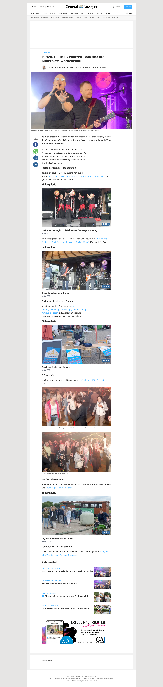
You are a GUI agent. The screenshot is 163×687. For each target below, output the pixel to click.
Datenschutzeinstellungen (105, 679)
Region (91, 18)
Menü (32, 7)
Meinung (115, 18)
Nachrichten (35, 13)
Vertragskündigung (89, 679)
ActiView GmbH (91, 681)
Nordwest (44, 18)
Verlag (107, 13)
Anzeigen (91, 13)
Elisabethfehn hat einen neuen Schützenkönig (67, 596)
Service (99, 13)
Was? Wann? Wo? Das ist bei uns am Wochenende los (67, 571)
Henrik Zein (55, 67)
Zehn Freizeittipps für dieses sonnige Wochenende (66, 608)
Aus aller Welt (54, 18)
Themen (52, 13)
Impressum (66, 679)
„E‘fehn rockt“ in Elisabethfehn (95, 380)
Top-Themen (35, 18)
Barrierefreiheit (76, 679)
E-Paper (41, 7)
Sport (98, 18)
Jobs (82, 13)
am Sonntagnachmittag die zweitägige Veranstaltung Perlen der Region (64, 309)
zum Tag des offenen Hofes (59, 487)
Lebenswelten (63, 13)
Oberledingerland (67, 18)
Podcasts (74, 13)
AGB (50, 679)
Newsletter (50, 7)
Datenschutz (57, 679)
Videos (44, 13)
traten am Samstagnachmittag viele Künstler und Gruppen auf (76, 176)
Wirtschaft (106, 18)
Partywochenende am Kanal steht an (59, 583)
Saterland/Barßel (81, 18)
